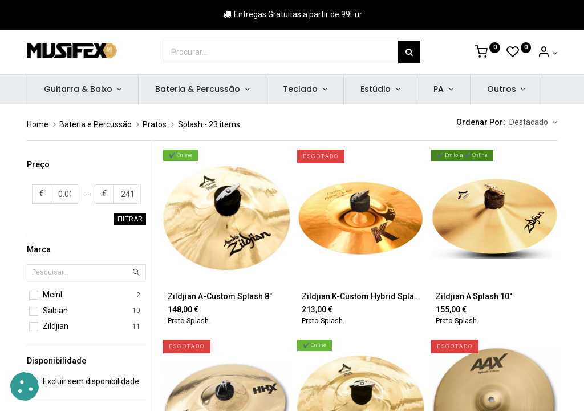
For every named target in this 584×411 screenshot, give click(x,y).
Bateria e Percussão (95, 124)
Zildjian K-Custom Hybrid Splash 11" (361, 296)
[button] (533, 123)
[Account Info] (547, 53)
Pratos (155, 124)
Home (37, 124)
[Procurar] (409, 52)
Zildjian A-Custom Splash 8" (220, 296)
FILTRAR (130, 219)
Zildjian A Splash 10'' (474, 296)
